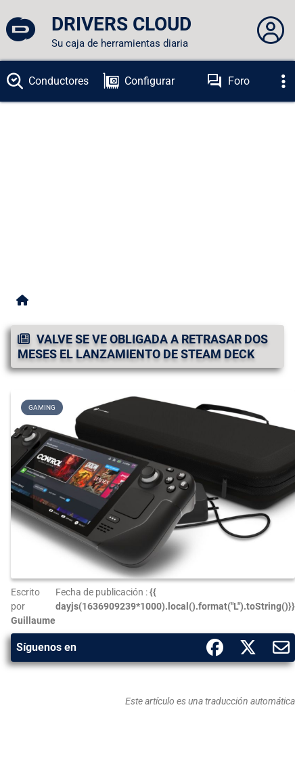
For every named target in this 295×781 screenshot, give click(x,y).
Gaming (41, 407)
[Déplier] (283, 81)
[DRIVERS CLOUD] (20, 30)
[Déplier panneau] (270, 30)
